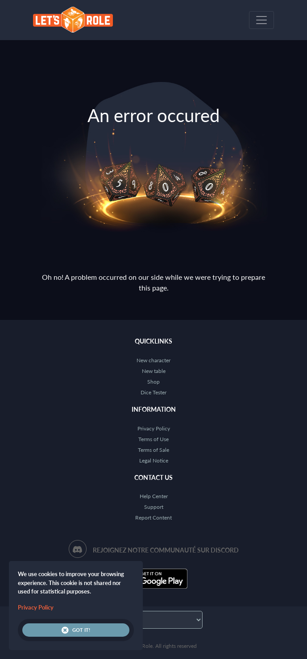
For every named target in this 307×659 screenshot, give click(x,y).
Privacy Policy (153, 428)
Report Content (153, 517)
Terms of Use (153, 439)
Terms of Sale (153, 449)
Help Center (154, 496)
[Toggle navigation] (261, 20)
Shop (153, 381)
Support (153, 506)
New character (153, 360)
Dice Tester (153, 392)
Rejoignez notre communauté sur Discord (166, 550)
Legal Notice (153, 460)
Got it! (76, 630)
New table (154, 371)
